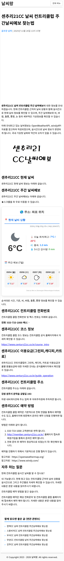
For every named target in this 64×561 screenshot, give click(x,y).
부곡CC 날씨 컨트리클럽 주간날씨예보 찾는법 (27, 535)
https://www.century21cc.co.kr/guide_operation (27, 375)
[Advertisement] (32, 66)
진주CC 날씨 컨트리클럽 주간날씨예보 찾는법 (27, 544)
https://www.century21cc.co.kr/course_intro (25, 344)
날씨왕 (7, 3)
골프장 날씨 (7, 30)
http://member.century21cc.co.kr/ (25, 434)
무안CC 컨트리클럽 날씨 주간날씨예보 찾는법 (27, 539)
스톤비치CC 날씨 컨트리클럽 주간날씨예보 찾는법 (29, 530)
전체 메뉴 (56, 3)
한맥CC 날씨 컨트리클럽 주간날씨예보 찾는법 (27, 526)
